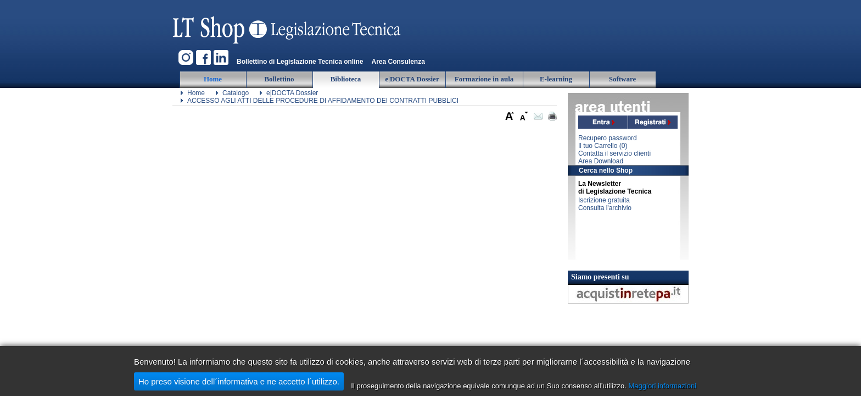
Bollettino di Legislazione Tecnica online (300, 61)
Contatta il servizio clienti (614, 153)
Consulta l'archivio (604, 208)
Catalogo (235, 93)
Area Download (600, 161)
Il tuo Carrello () (602, 146)
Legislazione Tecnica (287, 25)
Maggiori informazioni (663, 386)
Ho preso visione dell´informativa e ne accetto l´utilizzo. (238, 381)
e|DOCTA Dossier (292, 93)
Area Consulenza (397, 61)
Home (196, 93)
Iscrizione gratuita (604, 200)
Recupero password (607, 138)
